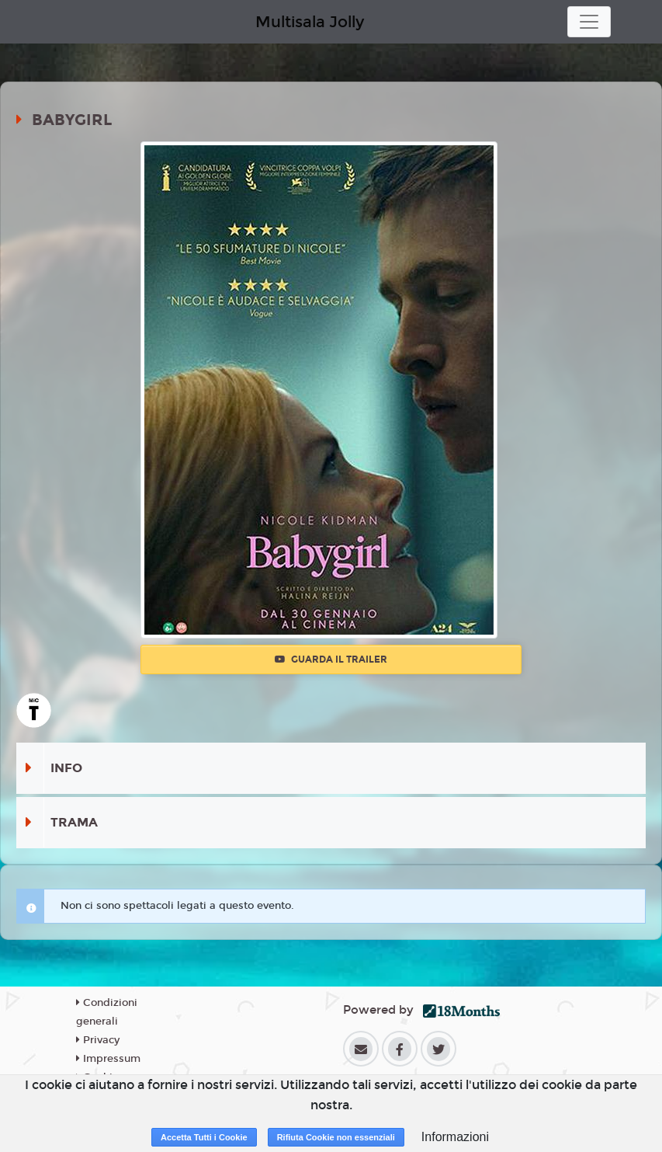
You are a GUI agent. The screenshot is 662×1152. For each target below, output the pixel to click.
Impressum (108, 1059)
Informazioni (455, 1136)
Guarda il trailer (331, 659)
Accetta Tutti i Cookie (204, 1137)
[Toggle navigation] (589, 21)
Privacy (98, 1040)
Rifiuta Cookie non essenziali (336, 1137)
